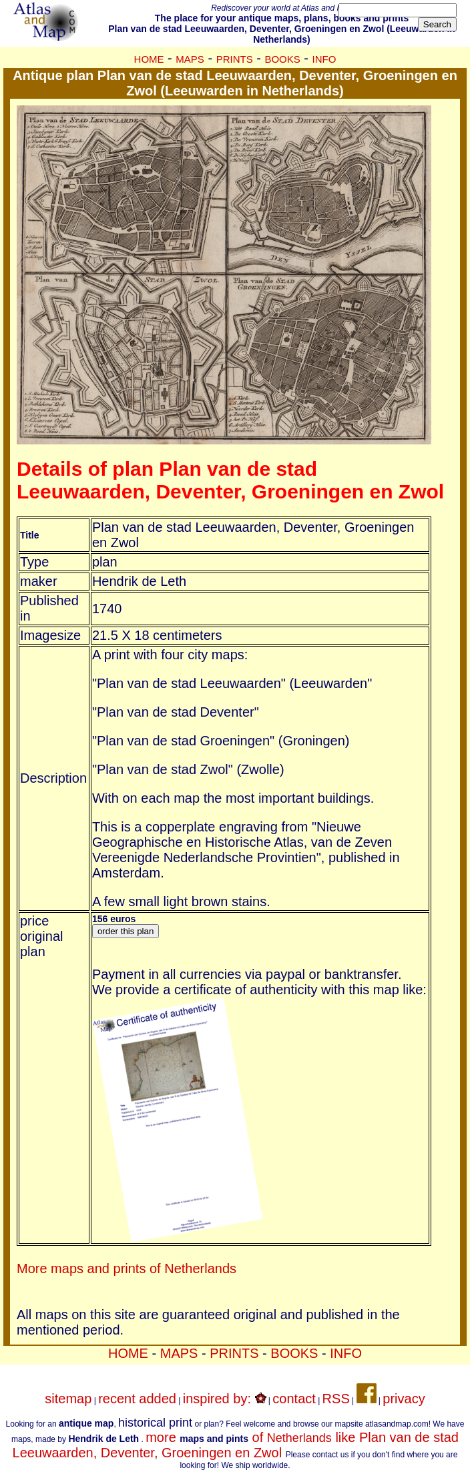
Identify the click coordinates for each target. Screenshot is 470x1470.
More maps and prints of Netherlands (126, 1268)
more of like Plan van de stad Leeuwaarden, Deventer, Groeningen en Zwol (236, 1445)
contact (293, 1398)
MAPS (190, 59)
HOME (149, 59)
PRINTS (234, 59)
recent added (137, 1398)
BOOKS (282, 59)
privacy (404, 1398)
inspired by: (224, 1398)
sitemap (68, 1398)
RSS (336, 1398)
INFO (324, 59)
